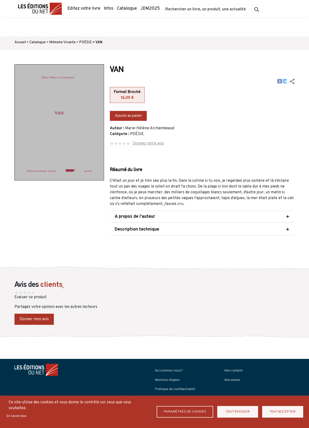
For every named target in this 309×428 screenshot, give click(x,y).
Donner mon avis (34, 319)
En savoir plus (16, 416)
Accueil (20, 42)
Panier (273, 9)
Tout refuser (238, 412)
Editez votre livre (83, 8)
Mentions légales (167, 380)
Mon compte (233, 371)
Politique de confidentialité (175, 389)
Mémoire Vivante (62, 42)
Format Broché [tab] (127, 95)
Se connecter (286, 9)
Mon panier (232, 380)
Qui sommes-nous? (169, 371)
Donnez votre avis (148, 143)
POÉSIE (85, 42)
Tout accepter (282, 412)
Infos (108, 8)
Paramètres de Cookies (185, 412)
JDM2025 (150, 8)
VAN (98, 42)
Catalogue (127, 8)
